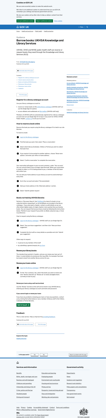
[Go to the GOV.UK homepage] (22, 27)
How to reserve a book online (26, 80)
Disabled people (21, 394)
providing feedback (49, 317)
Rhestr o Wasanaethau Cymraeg (26, 410)
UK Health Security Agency (27, 62)
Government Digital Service (46, 410)
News (68, 376)
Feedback (20, 88)
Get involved (70, 397)
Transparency (71, 390)
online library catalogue (44, 107)
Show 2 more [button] (70, 105)
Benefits (19, 373)
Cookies (29, 407)
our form (42, 245)
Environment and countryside (51, 380)
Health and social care (27, 31)
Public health (38, 31)
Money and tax (46, 387)
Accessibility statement (40, 407)
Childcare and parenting (24, 383)
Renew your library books (24, 84)
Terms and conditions (62, 407)
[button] (23, 305)
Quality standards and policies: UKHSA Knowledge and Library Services (77, 88)
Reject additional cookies (44, 21)
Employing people (47, 376)
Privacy (23, 407)
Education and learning (49, 373)
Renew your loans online (24, 86)
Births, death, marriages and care (26, 376)
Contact (52, 407)
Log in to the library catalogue (29, 137)
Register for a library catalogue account (28, 77)
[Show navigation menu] (81, 27)
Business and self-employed (25, 380)
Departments (71, 373)
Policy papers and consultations (77, 387)
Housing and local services (50, 383)
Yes (36, 354)
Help (17, 407)
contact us (29, 118)
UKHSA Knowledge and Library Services (77, 112)
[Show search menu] (87, 27)
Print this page (23, 94)
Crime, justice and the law (24, 390)
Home (18, 31)
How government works (74, 394)
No (45, 354)
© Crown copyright (84, 417)
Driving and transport (23, 397)
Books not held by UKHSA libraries (27, 82)
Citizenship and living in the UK (25, 387)
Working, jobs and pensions (50, 397)
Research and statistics (74, 383)
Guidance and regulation (74, 380)
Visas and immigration (48, 394)
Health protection (48, 31)
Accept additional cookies (25, 21)
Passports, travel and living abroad (52, 390)
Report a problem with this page (78, 354)
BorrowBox (43, 111)
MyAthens (40, 201)
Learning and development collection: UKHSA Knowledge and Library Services (77, 96)
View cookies (58, 21)
